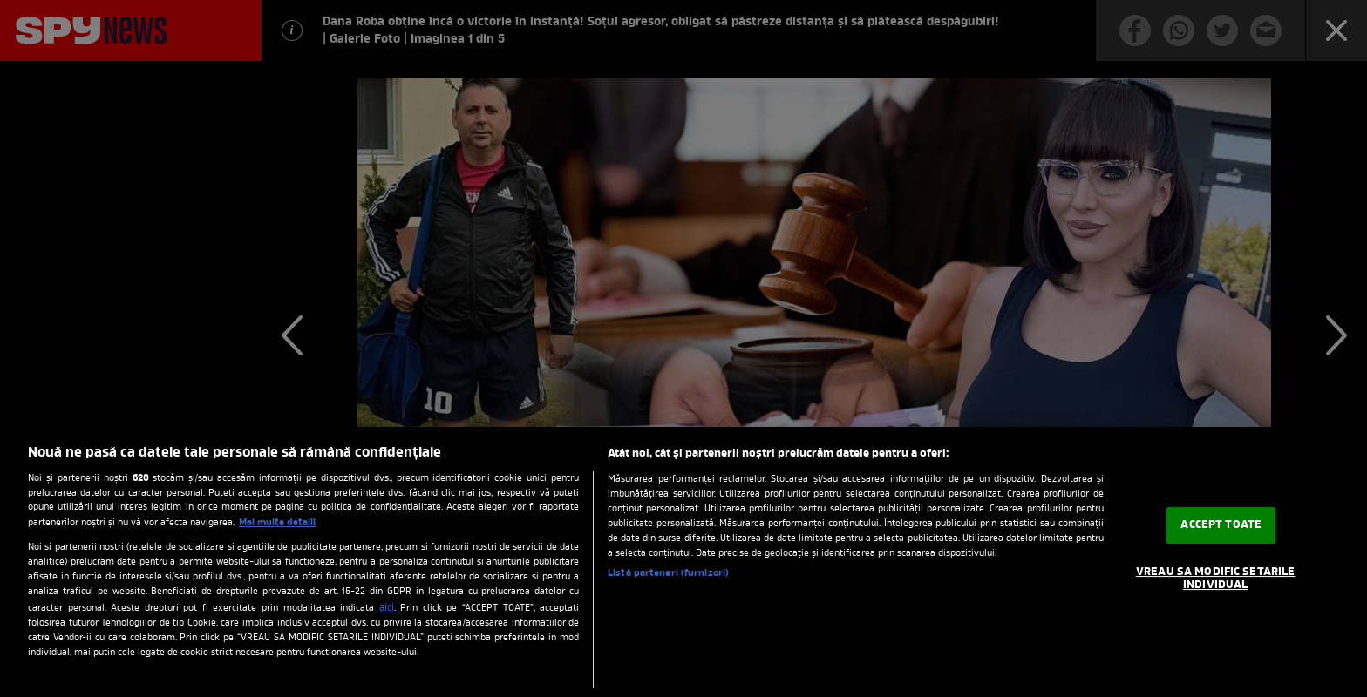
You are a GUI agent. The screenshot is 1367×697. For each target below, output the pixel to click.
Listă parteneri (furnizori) (668, 573)
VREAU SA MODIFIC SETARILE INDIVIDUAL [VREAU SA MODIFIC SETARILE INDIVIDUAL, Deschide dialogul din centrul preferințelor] (1215, 579)
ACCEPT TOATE (1221, 525)
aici (386, 608)
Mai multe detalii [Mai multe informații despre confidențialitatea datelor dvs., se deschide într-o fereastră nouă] (277, 523)
